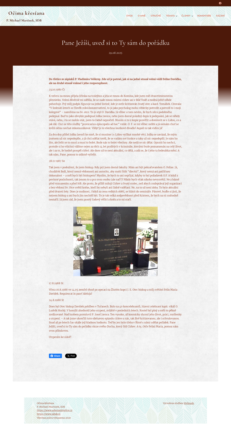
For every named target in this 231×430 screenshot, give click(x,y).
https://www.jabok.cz (48, 414)
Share (55, 356)
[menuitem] (191, 16)
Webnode (189, 403)
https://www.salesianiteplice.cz (54, 410)
